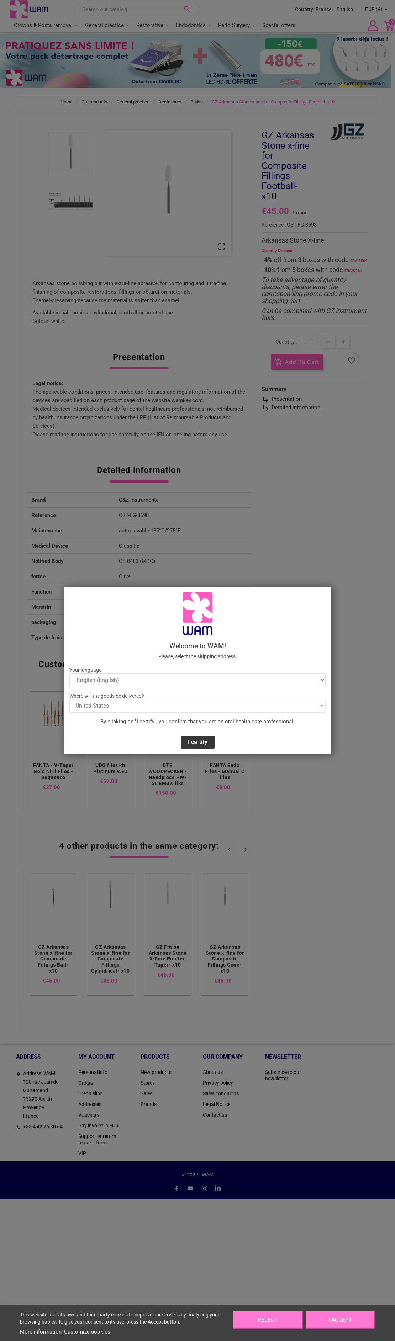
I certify (197, 742)
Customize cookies (87, 1332)
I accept (340, 1319)
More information (41, 1332)
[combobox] (197, 706)
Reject (268, 1319)
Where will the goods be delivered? (106, 696)
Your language (85, 670)
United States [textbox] (92, 705)
